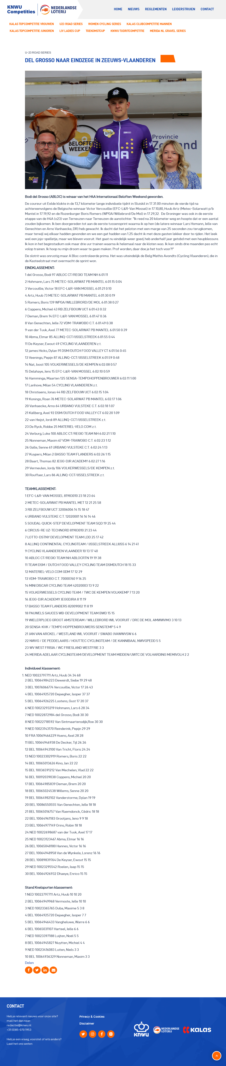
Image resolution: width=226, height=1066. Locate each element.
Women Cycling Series (104, 24)
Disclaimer (86, 1023)
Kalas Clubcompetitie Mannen (149, 24)
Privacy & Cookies (91, 1016)
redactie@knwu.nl (19, 1025)
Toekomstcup (95, 30)
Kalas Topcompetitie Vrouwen (31, 24)
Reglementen (156, 9)
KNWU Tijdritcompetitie (127, 30)
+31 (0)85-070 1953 (19, 1029)
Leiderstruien (183, 9)
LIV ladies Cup (69, 30)
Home (118, 9)
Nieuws (133, 9)
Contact (207, 9)
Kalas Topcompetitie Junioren (32, 30)
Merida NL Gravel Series (168, 30)
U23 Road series (71, 24)
